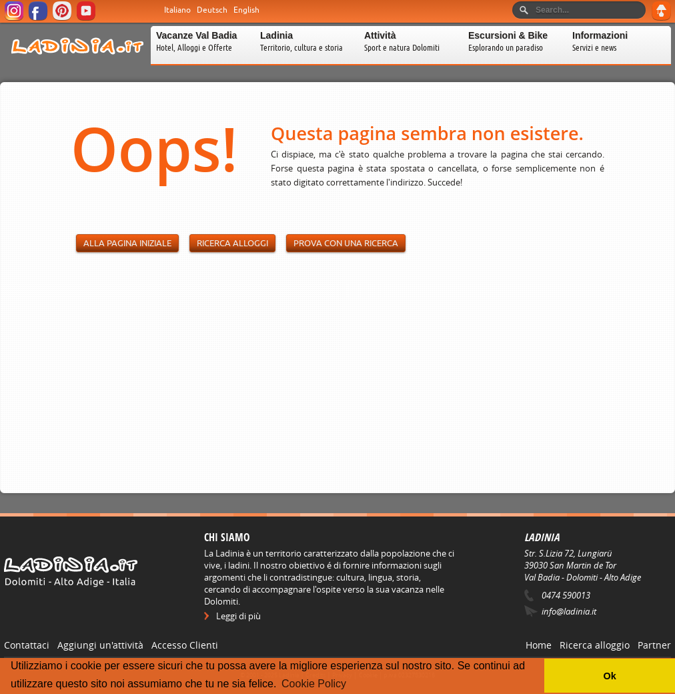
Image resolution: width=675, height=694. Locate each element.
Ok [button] (609, 676)
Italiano (177, 10)
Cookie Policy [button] (313, 683)
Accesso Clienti (184, 645)
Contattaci (26, 645)
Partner (654, 645)
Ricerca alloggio (595, 645)
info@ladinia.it (569, 611)
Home (539, 645)
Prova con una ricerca (345, 243)
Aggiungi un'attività (100, 645)
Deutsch (212, 10)
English (246, 10)
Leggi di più (238, 616)
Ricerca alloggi (232, 243)
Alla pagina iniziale (127, 243)
